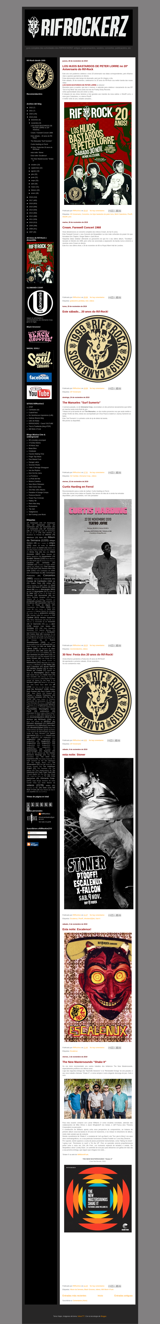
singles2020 (31, 747)
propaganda (33, 707)
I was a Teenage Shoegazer (39, 468)
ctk (54, 581)
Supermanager (32, 751)
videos (91, 301)
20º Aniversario (75, 214)
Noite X (49, 680)
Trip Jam (32, 509)
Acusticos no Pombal (34, 534)
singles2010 (35, 737)
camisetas (45, 563)
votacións (29, 788)
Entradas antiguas (123, 1295)
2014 (31, 210)
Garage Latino (34, 462)
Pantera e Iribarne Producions (39, 695)
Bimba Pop (33, 552)
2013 (31, 213)
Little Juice (44, 651)
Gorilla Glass (33, 613)
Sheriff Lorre (67, 217)
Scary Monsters (40, 733)
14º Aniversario (38, 525)
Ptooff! (129, 214)
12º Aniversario (32, 523)
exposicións (42, 603)
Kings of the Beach (46, 636)
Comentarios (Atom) (80, 1301)
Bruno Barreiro (50, 558)
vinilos (48, 785)
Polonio (42, 703)
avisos (34, 548)
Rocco (51, 727)
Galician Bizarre (41, 611)
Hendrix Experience (47, 618)
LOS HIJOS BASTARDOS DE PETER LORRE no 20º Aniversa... (41, 128)
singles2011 (47, 737)
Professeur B (31, 705)
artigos (52, 543)
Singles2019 (46, 745)
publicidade (30, 713)
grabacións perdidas (77, 301)
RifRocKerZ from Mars (47, 725)
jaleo (47, 624)
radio (38, 715)
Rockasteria (33, 506)
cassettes (40, 564)
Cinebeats (32, 451)
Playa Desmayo (32, 703)
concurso (37, 579)
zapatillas (33, 791)
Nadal (53, 673)
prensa (49, 703)
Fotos (42, 607)
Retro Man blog (34, 504)
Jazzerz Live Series (41, 626)
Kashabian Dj (48, 634)
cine (28, 570)
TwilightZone (33, 512)
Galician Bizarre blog (36, 418)
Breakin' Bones (33, 558)
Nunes (53, 682)
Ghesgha (52, 611)
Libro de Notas (34, 421)
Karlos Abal (34, 634)
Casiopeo (30, 565)
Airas (41, 537)
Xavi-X (98, 919)
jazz (53, 624)
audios (52, 545)
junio (33, 177)
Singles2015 (45, 741)
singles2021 (46, 747)
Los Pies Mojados (44, 656)
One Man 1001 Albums (37, 490)
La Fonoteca (33, 476)
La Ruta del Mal (34, 479)
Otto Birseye (45, 687)
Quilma (32, 715)
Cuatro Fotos (36, 583)
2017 (31, 200)
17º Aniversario (32, 529)
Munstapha (39, 673)
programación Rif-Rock (46, 705)
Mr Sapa (50, 668)
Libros (29, 648)
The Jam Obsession (48, 760)
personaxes (41, 701)
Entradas (32, 833)
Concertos (85, 214)
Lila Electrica (43, 648)
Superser (47, 751)
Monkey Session (36, 669)
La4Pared (45, 644)
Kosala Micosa (31, 638)
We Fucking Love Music (37, 514)
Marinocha (31, 662)
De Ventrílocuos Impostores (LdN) (41, 415)
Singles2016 (31, 743)
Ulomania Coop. (85, 476)
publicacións (44, 711)
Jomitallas (30, 628)
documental (43, 595)
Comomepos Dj (36, 573)
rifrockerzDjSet (89, 919)
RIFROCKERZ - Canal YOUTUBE (41, 423)
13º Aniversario (49, 523)
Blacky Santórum (32, 556)
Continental (47, 579)
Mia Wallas (48, 665)
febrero (34, 190)
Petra (50, 701)
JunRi (42, 632)
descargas (45, 589)
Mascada (45, 662)
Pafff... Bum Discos (34, 693)
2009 (31, 226)
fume (49, 609)
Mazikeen (37, 664)
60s (31, 532)
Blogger (103, 1316)
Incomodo (51, 622)
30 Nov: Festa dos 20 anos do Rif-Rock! (88, 654)
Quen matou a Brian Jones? (46, 713)
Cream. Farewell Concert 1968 (82, 227)
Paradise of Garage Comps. (39, 492)
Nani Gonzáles (32, 676)
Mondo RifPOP (49, 667)
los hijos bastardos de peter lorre (102, 214)
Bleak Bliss (33, 448)
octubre (34, 165)
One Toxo (35, 687)
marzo (33, 187)
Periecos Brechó (35, 495)
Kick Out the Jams (35, 473)
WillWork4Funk (82, 1155)
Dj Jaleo (30, 593)
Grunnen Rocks (34, 465)
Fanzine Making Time (36, 454)
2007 (31, 232)
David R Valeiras (41, 587)
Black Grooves (89, 1289)
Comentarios (33, 837)
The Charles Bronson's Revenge (41, 754)
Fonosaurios (31, 607)
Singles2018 (31, 745)
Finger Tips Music (35, 457)
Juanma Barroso (45, 630)
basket (41, 548)
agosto (33, 171)
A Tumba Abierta (35, 443)
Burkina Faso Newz (47, 560)
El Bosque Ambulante (44, 599)
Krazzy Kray (51, 638)
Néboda (43, 676)
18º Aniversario (49, 529)
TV (45, 776)
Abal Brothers (47, 532)
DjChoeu (30, 595)
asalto (35, 545)
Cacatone (30, 563)
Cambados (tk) (34, 410)
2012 (31, 216)
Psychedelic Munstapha (38, 709)
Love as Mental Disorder (43, 660)
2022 (31, 108)
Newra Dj (38, 680)
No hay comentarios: (97, 211)
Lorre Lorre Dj (33, 652)
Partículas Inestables (34, 697)
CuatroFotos (33, 413)
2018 (31, 197)
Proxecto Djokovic (46, 707)
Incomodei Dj (39, 621)
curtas (48, 583)
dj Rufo (48, 593)
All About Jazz (34, 446)
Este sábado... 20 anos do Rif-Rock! (85, 311)
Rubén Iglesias (43, 729)
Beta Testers (34, 550)
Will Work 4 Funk (107, 1289)
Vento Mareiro (47, 783)
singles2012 (31, 739)
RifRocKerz (45, 814)
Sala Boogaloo (43, 731)
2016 (31, 203)
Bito (44, 552)
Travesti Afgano (32, 774)
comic (53, 571)
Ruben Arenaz (31, 729)
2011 (31, 219)
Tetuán (29, 753)
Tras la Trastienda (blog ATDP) (40, 426)
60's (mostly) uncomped (37, 440)
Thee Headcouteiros (42, 770)
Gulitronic (46, 615)
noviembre (35, 123)
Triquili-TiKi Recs (35, 776)
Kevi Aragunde (31, 636)
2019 (31, 117)
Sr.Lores (47, 749)
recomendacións (76, 649)
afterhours (30, 537)
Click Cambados (42, 570)
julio (32, 174)
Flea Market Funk (35, 459)
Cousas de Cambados (37, 581)
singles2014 (31, 741)
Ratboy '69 (32, 501)
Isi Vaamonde (36, 624)
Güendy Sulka (35, 615)
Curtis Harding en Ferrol (78, 486)
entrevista (49, 601)
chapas (37, 566)
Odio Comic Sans (35, 487)
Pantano (49, 693)
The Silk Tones (45, 764)
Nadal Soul (47, 675)
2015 (31, 207)
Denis (36, 589)
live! (87, 301)
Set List (41, 735)
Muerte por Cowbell (34, 670)
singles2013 (46, 739)
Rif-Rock (42, 719)
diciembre (34, 120)
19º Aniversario (35, 531)
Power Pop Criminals (36, 498)
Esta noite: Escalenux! (77, 929)
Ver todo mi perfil (45, 822)
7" (36, 533)
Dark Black (43, 585)
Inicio (100, 1295)
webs (45, 788)
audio (43, 545)
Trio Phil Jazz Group (48, 774)
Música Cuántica (35, 481)
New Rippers (45, 678)
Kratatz (41, 638)
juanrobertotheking (32, 632)
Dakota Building (31, 585)
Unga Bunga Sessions (40, 780)
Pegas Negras (41, 699)
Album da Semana (76, 1289)
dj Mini (40, 593)
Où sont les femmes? (41, 688)
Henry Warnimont (36, 620)
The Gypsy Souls (44, 759)
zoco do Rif (41, 791)
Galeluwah (30, 611)
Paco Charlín (45, 691)
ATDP (31, 407)
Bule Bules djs (34, 560)
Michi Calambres (120, 214)
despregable (38, 591)
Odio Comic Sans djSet (39, 684)
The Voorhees (42, 768)
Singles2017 (46, 743)
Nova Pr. (44, 682)
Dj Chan (50, 591)
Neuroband (35, 678)
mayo (33, 180)
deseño (29, 591)
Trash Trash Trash (45, 772)
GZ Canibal (74, 476)
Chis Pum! (34, 568)
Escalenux (74, 919)
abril (33, 184)
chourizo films (47, 568)
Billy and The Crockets (47, 550)
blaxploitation (46, 556)
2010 (31, 222)
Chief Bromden (49, 567)
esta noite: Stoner (74, 754)
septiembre (35, 168)
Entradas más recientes (74, 1295)
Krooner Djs (37, 640)
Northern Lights (32, 682)
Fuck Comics (39, 609)
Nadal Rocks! (34, 675)
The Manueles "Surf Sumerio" (82, 402)
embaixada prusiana (34, 601)
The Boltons (38, 753)
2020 (31, 114)
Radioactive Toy (50, 715)
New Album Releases (36, 484)
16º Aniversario (45, 527)
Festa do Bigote (43, 605)
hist (47, 620)
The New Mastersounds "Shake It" (84, 1061)
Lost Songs (45, 658)
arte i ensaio (42, 543)
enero (33, 193)
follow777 (81, 1316)
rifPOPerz (47, 722)
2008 (31, 229)
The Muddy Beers (38, 762)
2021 (31, 111)
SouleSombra (32, 749)
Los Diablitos (44, 652)
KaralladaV (51, 632)
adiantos (48, 535)
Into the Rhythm (34, 470)
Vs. (37, 788)
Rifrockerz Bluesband (34, 723)
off (54, 684)
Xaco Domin (44, 790)
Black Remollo (47, 554)
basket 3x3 (51, 548)
